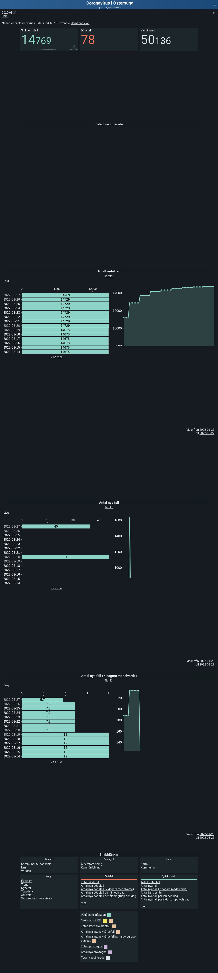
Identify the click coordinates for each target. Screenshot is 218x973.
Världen (26, 871)
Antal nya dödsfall (92, 885)
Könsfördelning (91, 867)
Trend (25, 884)
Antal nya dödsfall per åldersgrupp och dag (108, 896)
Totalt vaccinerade (95, 957)
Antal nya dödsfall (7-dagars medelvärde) (107, 889)
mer (83, 903)
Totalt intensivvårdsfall (98, 926)
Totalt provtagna (94, 946)
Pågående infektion (96, 914)
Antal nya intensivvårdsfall (100, 931)
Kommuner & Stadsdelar (37, 864)
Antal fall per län (151, 892)
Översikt (26, 881)
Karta (144, 864)
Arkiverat (27, 895)
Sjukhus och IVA (97, 920)
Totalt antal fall (150, 882)
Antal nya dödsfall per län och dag (103, 892)
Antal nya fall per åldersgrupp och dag (165, 899)
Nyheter (26, 888)
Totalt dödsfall (90, 882)
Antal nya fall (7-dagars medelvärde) (164, 889)
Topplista (27, 891)
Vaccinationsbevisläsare (37, 898)
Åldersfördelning (91, 864)
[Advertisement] (108, 83)
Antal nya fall (149, 885)
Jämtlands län (80, 23)
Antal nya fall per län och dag (159, 896)
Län (23, 867)
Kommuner (148, 867)
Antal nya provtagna (96, 952)
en (214, 12)
